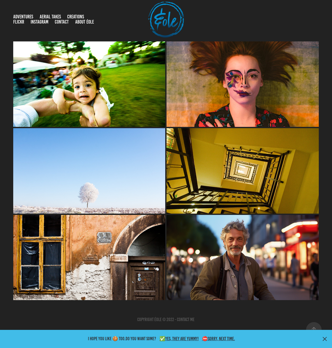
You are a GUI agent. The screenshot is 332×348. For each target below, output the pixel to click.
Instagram (40, 22)
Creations (75, 16)
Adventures (23, 16)
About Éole (84, 22)
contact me (186, 319)
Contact (62, 22)
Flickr (18, 22)
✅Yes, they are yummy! (179, 338)
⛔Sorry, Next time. (218, 338)
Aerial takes (50, 16)
